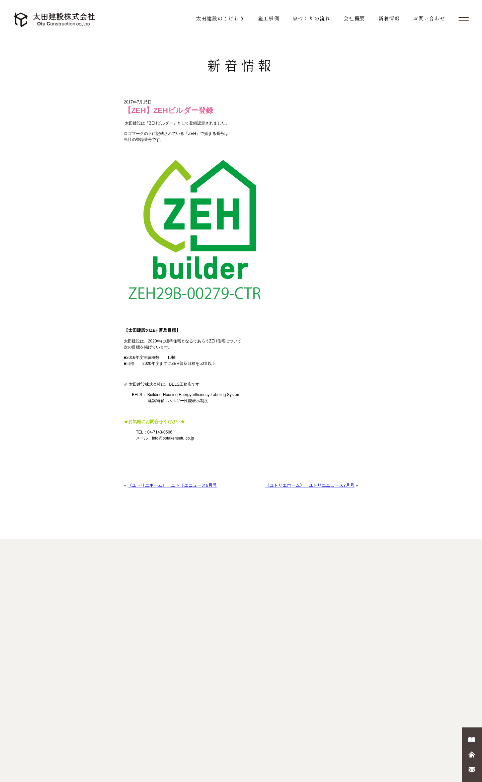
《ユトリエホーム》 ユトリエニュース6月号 (172, 485)
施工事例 (268, 18)
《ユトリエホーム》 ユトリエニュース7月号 (309, 485)
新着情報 (389, 18)
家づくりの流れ (311, 18)
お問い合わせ (429, 18)
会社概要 (354, 18)
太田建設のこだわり (220, 18)
